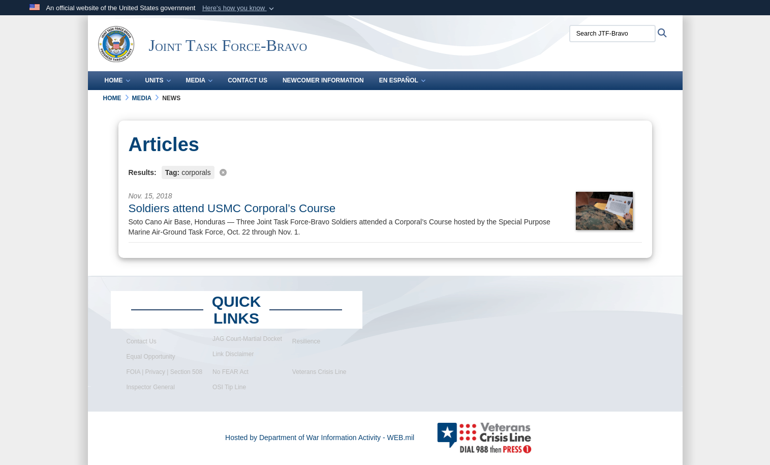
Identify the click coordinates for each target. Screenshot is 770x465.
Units (158, 80)
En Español (402, 80)
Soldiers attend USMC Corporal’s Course (232, 208)
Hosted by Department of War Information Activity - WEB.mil (319, 437)
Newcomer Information (323, 80)
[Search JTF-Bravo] (612, 33)
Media (199, 80)
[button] (239, 8)
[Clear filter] (385, 172)
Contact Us (247, 80)
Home (117, 80)
